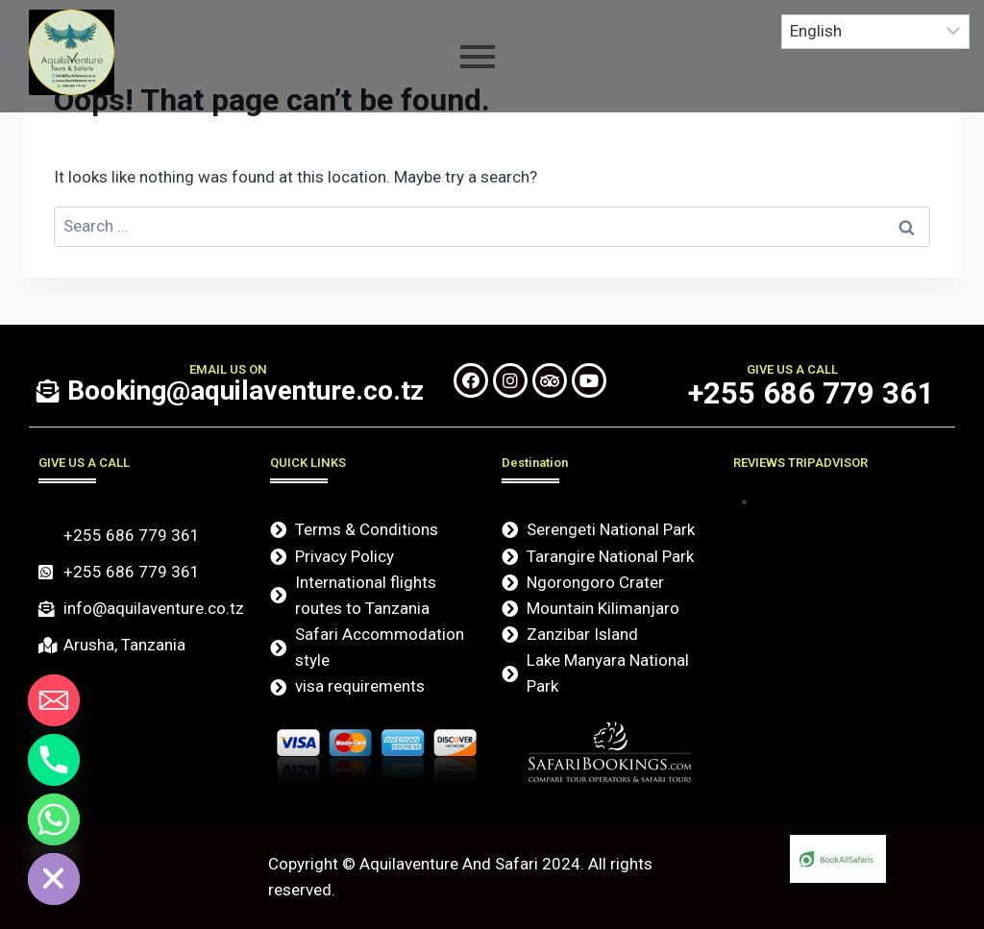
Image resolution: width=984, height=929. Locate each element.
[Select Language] (876, 31)
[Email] (54, 700)
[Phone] (54, 760)
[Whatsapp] (54, 819)
